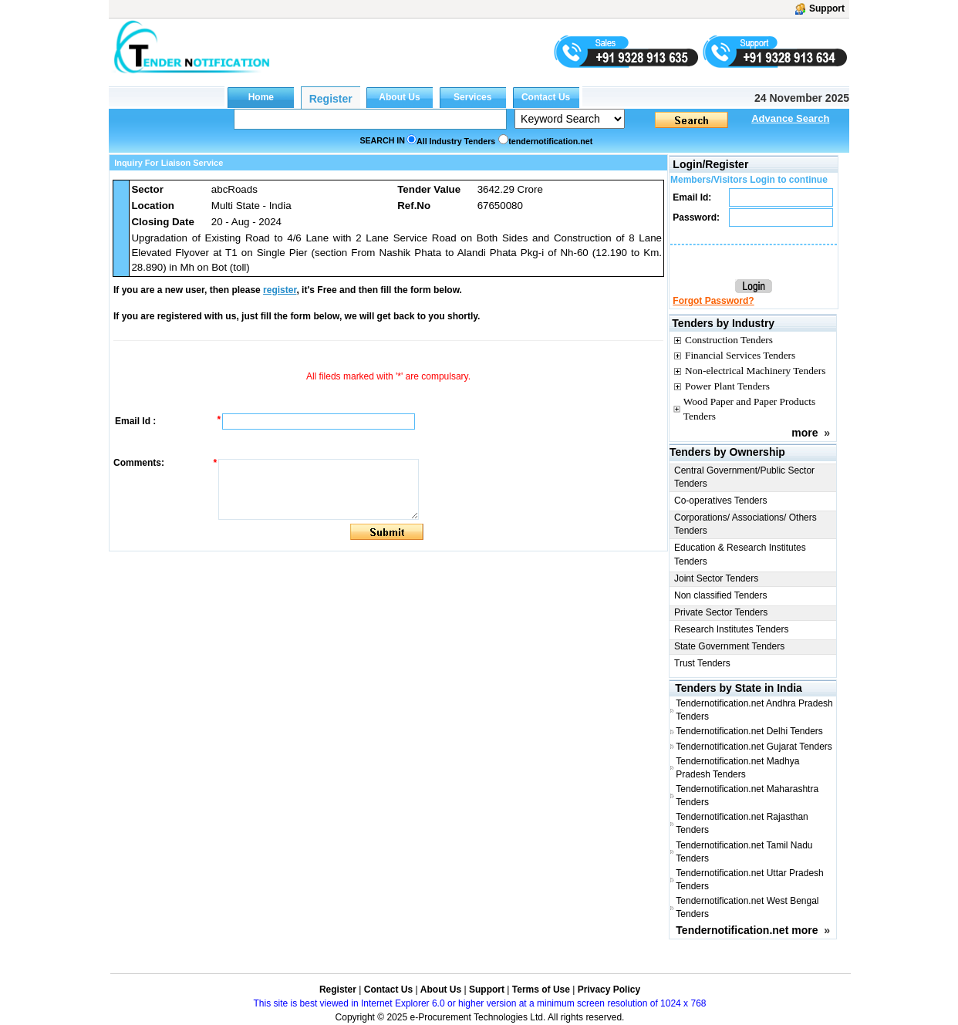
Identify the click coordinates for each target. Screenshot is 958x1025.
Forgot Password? (713, 300)
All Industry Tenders (456, 141)
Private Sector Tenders (720, 612)
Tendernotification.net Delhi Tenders (749, 731)
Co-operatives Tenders (720, 500)
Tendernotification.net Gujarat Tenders (754, 746)
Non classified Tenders (720, 595)
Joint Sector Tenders (716, 578)
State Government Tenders (729, 646)
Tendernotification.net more (747, 930)
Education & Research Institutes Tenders (740, 554)
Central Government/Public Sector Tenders (744, 477)
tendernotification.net (550, 141)
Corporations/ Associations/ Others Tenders (745, 524)
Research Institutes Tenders (731, 629)
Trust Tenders (702, 663)
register (279, 290)
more (804, 433)
